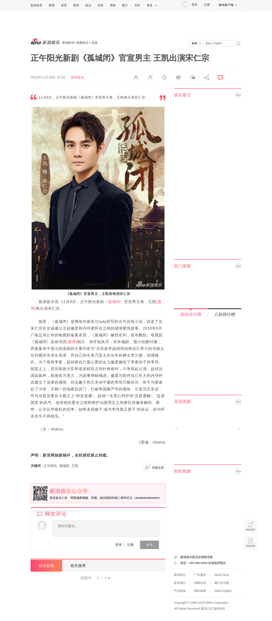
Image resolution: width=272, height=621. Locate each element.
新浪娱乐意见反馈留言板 (196, 557)
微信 (192, 77)
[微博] (72, 342)
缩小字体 (136, 77)
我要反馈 (158, 467)
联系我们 (180, 582)
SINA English (223, 591)
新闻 (52, 5)
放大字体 (150, 77)
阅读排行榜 (190, 314)
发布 (149, 545)
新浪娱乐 (68, 42)
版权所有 (219, 608)
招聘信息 (200, 582)
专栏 (137, 5)
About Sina (221, 574)
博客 (113, 5)
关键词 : (37, 466)
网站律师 (200, 591)
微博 (178, 77)
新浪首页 (36, 5)
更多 (152, 5)
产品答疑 (180, 591)
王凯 (74, 466)
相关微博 (78, 566)
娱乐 (88, 5)
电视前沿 (82, 42)
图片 (125, 5)
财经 (76, 5)
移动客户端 (228, 5)
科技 (101, 5)
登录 (118, 545)
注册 (207, 4)
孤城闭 (64, 466)
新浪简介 (180, 574)
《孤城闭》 (114, 302)
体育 (64, 5)
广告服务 (200, 574)
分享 (206, 77)
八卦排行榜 (224, 314)
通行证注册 (221, 582)
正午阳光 (50, 466)
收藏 (164, 77)
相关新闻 (46, 566)
